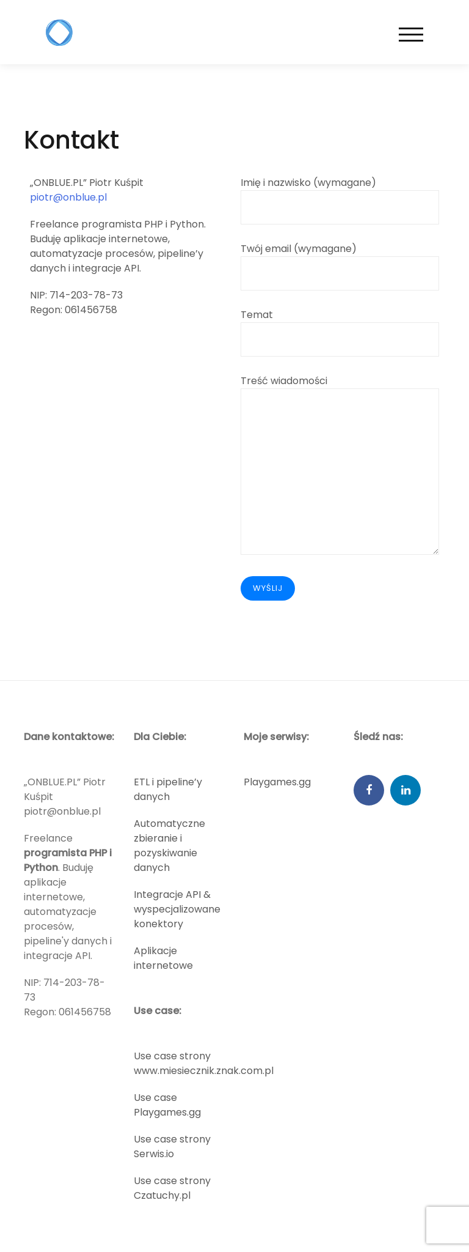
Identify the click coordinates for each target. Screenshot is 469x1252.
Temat (340, 327)
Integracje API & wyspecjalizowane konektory (177, 909)
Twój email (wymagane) (340, 261)
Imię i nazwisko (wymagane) (340, 195)
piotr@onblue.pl (68, 197)
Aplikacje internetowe (163, 958)
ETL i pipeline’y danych (168, 789)
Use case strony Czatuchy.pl (172, 1188)
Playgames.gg (277, 782)
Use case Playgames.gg (167, 1105)
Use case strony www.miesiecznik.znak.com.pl (204, 1063)
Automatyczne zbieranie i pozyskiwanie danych (169, 846)
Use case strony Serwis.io (172, 1146)
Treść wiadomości (340, 466)
